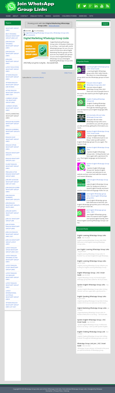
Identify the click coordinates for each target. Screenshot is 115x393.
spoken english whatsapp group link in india (12, 85)
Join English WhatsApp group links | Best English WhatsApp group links (97, 196)
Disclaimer (49, 391)
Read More (68, 67)
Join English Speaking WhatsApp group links (12, 45)
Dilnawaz (99, 389)
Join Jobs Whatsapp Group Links (12, 61)
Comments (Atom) (38, 77)
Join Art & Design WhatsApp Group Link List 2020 (12, 182)
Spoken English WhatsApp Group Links (91, 285)
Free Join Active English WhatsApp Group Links (13, 174)
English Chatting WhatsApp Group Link (91, 332)
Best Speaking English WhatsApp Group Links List (13, 36)
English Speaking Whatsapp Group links (91, 296)
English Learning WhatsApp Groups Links (13, 131)
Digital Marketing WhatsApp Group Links (39, 33)
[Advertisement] (15, 345)
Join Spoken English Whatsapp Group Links (13, 226)
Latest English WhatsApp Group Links (12, 285)
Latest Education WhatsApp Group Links (12, 69)
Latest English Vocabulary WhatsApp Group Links (12, 276)
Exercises (83, 16)
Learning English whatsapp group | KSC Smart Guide (98, 68)
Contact (24, 16)
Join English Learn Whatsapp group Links (12, 189)
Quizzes (56, 16)
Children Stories (69, 16)
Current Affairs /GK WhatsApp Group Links (12, 100)
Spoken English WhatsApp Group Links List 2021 (12, 305)
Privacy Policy (58, 391)
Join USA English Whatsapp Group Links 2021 (12, 234)
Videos (48, 16)
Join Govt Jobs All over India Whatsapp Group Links (96, 116)
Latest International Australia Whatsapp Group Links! (12, 295)
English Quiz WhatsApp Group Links (12, 139)
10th (91, 16)
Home (8, 16)
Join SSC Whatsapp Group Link (13, 220)
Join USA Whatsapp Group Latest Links (13, 242)
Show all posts (54, 26)
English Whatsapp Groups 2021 (13, 159)
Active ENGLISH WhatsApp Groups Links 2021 (13, 92)
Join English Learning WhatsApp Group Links (93, 249)
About (15, 16)
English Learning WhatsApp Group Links (91, 261)
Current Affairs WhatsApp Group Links (12, 108)
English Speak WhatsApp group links (12, 147)
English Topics (36, 16)
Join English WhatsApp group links (12, 54)
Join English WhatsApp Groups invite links (13, 205)
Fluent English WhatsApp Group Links (12, 166)
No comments (30, 35)
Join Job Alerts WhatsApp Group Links (12, 213)
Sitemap (66, 391)
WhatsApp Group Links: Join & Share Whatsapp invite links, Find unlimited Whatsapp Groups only (56, 389)
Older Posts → (69, 73)
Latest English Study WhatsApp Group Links (12, 267)
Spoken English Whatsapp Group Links (12, 77)
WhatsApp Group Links (61, 33)
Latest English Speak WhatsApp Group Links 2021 (12, 250)
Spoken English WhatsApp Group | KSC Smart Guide (98, 132)
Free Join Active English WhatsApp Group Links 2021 (96, 84)
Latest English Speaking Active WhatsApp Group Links (12, 259)
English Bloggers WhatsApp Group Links (12, 124)
